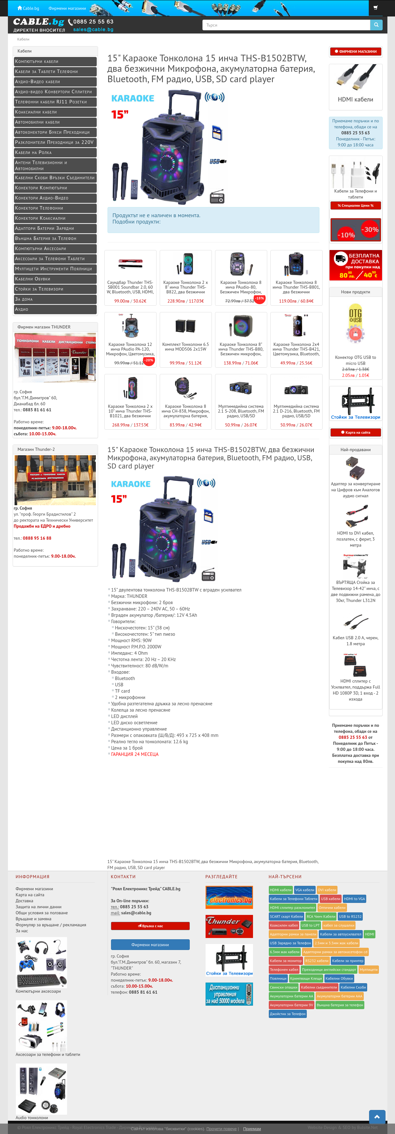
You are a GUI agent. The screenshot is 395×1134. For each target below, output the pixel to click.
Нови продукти (355, 292)
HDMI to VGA (354, 898)
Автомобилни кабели (37, 122)
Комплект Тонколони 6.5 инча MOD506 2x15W (185, 346)
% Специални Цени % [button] (356, 205)
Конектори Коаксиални (40, 218)
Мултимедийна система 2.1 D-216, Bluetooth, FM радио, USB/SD (296, 411)
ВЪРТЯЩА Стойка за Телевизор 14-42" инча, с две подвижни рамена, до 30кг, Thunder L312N (355, 591)
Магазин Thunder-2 (36, 449)
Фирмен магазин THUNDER (44, 327)
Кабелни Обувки (33, 278)
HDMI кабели (355, 99)
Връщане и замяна (34, 919)
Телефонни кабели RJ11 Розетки (51, 101)
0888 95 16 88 (37, 538)
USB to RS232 (350, 916)
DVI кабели (327, 889)
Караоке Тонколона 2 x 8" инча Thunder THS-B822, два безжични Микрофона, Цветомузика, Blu (186, 292)
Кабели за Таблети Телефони (46, 71)
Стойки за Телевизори (39, 288)
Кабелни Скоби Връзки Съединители (55, 177)
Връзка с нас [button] (150, 925)
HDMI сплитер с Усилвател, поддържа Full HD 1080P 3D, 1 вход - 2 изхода (355, 690)
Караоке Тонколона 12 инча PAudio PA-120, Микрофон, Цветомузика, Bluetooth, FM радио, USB (130, 351)
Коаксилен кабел (284, 925)
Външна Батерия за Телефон (46, 238)
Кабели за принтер (347, 960)
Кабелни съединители (319, 987)
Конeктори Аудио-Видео (42, 197)
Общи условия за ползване (42, 913)
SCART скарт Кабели (286, 916)
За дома (24, 299)
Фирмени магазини (67, 8)
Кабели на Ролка (33, 152)
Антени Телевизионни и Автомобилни (41, 165)
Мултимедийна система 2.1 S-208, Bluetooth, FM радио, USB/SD (241, 411)
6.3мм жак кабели (285, 951)
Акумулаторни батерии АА (291, 996)
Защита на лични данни (39, 907)
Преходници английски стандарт (329, 969)
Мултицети (369, 969)
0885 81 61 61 (37, 410)
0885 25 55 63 (355, 133)
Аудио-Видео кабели (37, 81)
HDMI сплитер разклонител (292, 907)
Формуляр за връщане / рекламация (51, 925)
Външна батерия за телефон (340, 1004)
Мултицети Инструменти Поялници (53, 268)
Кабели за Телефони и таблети (355, 194)
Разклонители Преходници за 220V (54, 142)
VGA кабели (304, 889)
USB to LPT (311, 925)
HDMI (369, 934)
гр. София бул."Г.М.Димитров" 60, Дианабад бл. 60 (55, 370)
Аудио (21, 309)
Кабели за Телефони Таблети (294, 898)
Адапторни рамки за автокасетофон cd (335, 951)
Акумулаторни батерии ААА (339, 996)
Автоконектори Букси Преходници (52, 132)
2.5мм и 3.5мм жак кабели (336, 943)
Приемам (252, 1128)
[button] (355, 229)
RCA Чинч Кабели (321, 916)
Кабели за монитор (286, 960)
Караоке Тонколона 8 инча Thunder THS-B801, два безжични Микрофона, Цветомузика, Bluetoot (296, 292)
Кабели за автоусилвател (340, 934)
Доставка (25, 901)
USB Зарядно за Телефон (290, 943)
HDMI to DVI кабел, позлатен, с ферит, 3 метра (355, 539)
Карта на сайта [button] (355, 432)
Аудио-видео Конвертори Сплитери (53, 91)
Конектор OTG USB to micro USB (355, 360)
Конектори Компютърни (41, 187)
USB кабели (330, 898)
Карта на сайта (30, 895)
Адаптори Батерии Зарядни (44, 228)
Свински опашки (284, 987)
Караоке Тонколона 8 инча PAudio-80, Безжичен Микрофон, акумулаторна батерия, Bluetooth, (241, 292)
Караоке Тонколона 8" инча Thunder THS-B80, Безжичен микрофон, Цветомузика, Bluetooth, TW (241, 354)
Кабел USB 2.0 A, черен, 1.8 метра (355, 641)
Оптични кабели (332, 907)
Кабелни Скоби (353, 987)
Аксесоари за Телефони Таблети (50, 258)
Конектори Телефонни (39, 208)
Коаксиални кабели (36, 111)
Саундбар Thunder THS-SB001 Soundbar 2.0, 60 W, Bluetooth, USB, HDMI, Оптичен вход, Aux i (130, 289)
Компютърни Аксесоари (40, 248)
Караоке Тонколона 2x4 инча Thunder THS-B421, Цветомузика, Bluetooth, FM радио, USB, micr (296, 351)
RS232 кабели (317, 960)
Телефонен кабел (284, 969)
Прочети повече (222, 1128)
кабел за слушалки (339, 925)
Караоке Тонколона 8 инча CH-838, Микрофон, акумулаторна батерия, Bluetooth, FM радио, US (186, 413)
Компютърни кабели (37, 61)
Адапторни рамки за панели (293, 934)
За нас (22, 931)
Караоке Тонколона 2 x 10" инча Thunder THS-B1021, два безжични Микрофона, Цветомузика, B (130, 416)
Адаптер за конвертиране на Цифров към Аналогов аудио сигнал (355, 490)
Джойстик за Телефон (288, 1013)
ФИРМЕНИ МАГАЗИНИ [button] (356, 51)
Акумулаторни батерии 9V (291, 1004)
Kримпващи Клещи (306, 978)
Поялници (278, 978)
